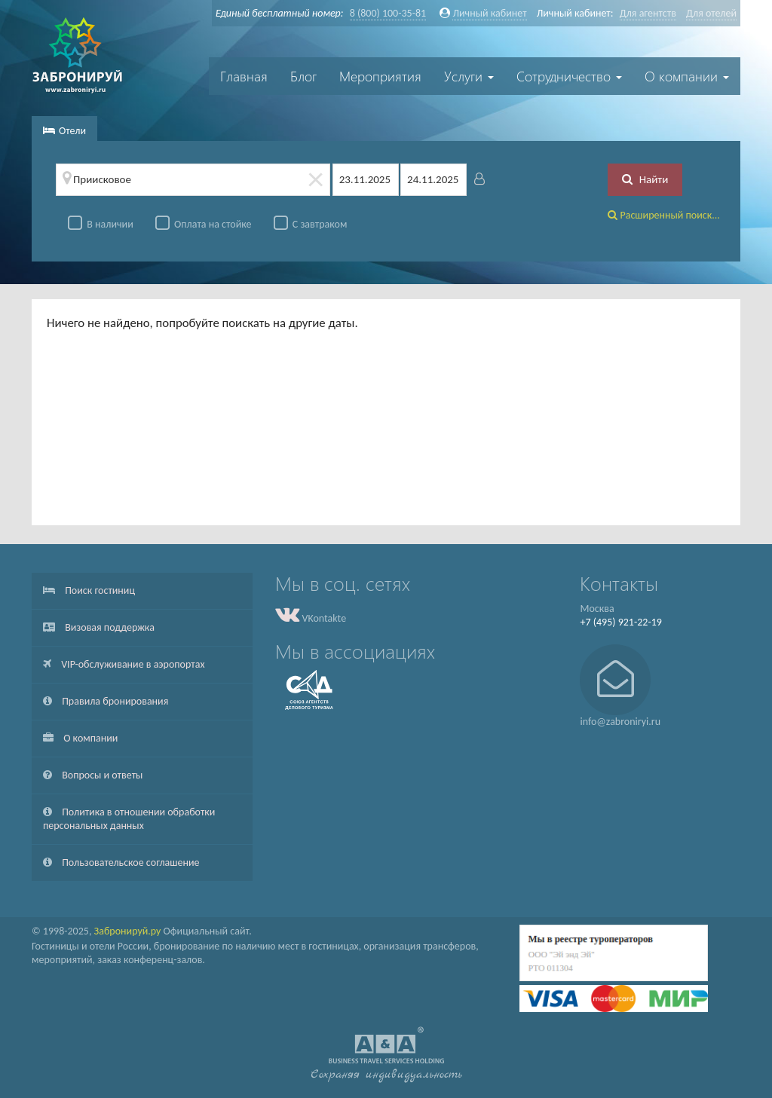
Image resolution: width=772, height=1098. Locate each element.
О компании (80, 738)
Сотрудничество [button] (569, 76)
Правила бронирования (105, 701)
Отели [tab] (64, 130)
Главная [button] (244, 76)
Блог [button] (303, 76)
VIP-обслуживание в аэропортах (123, 664)
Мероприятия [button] (380, 76)
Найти (645, 179)
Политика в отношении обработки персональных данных (129, 819)
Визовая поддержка (99, 627)
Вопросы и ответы (92, 775)
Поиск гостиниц (89, 590)
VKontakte (310, 618)
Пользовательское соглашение (121, 862)
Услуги (469, 76)
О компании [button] (687, 76)
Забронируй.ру (127, 931)
